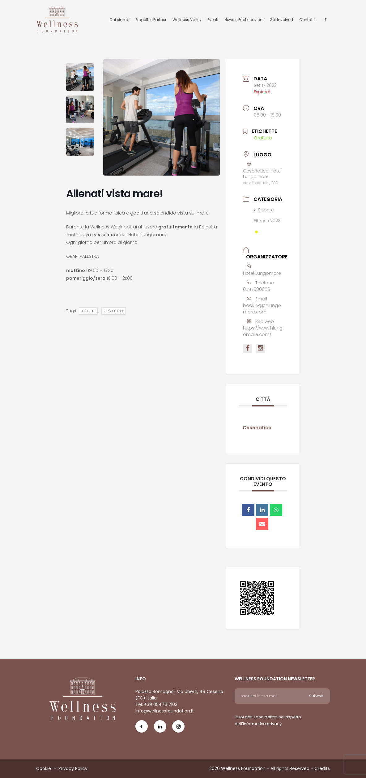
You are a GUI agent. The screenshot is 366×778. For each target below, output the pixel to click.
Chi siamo (119, 19)
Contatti (307, 19)
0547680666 (256, 289)
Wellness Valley (187, 19)
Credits (322, 768)
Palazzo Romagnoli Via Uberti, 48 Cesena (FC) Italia (179, 694)
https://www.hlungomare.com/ (263, 331)
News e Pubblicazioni (243, 19)
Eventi (212, 19)
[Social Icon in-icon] (160, 728)
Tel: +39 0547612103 (156, 704)
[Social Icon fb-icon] (141, 728)
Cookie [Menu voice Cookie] (43, 768)
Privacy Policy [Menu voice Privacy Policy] (72, 768)
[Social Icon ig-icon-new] (178, 728)
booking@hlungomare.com (262, 308)
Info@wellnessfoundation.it (164, 711)
